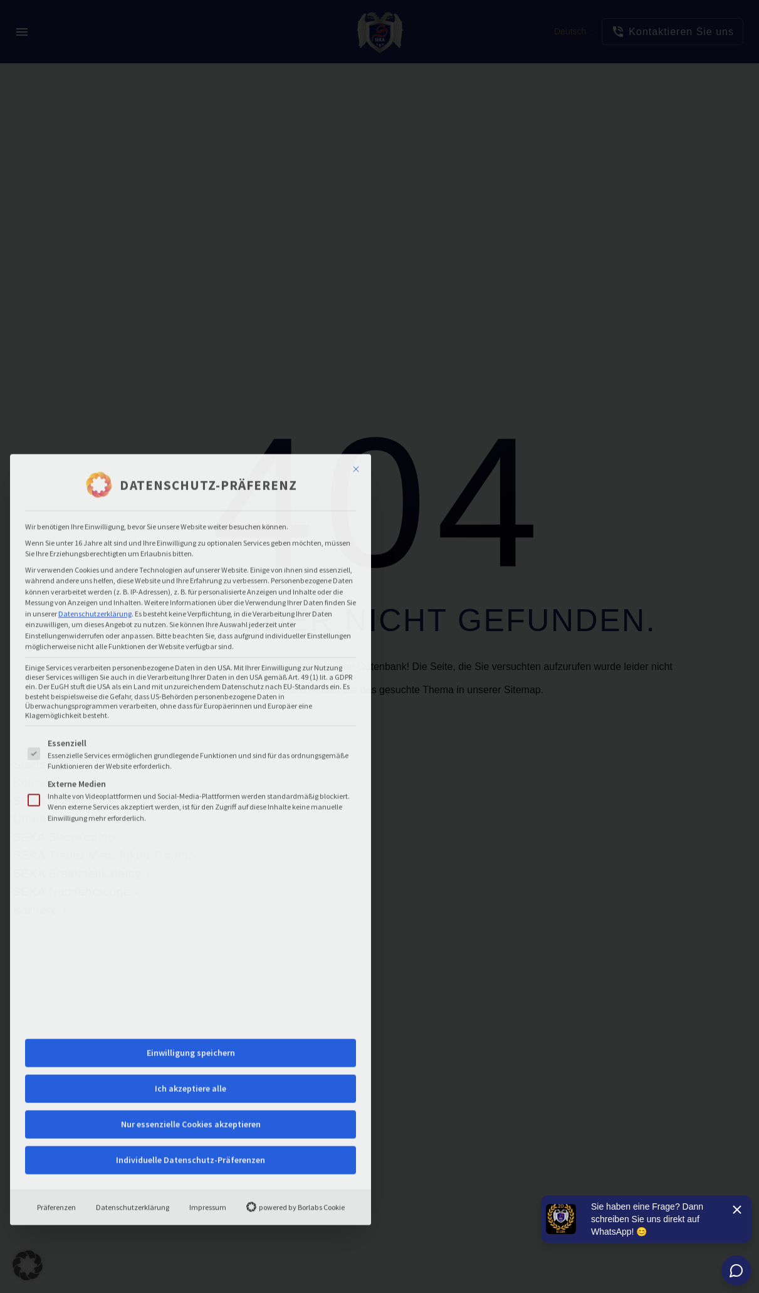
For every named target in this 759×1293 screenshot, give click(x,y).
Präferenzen (56, 1001)
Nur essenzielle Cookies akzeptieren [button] (191, 918)
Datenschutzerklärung (95, 407)
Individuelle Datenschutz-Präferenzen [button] (190, 954)
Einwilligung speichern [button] (191, 846)
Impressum (207, 1001)
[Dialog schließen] (356, 264)
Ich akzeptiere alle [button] (190, 882)
